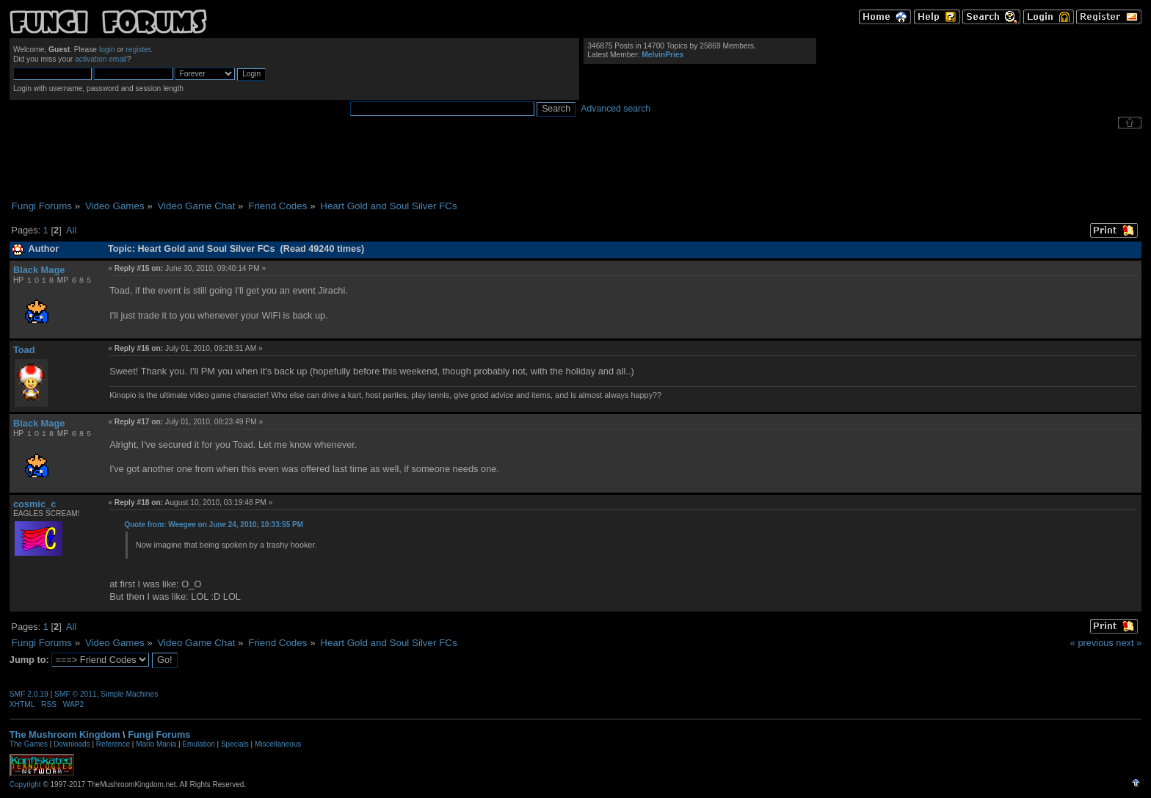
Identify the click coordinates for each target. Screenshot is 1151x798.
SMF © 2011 (75, 694)
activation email (101, 59)
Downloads (72, 744)
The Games (29, 744)
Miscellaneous (278, 744)
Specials (235, 744)
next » (1128, 642)
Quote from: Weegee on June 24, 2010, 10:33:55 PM (213, 524)
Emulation (198, 744)
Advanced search (615, 109)
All (71, 230)
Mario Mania (156, 744)
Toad (24, 349)
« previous (1092, 642)
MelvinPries (662, 55)
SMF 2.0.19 (29, 694)
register (138, 50)
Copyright (25, 784)
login (107, 50)
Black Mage (39, 269)
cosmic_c (34, 503)
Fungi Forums (159, 734)
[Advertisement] (575, 164)
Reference (113, 744)
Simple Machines (129, 694)
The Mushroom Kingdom (65, 734)
